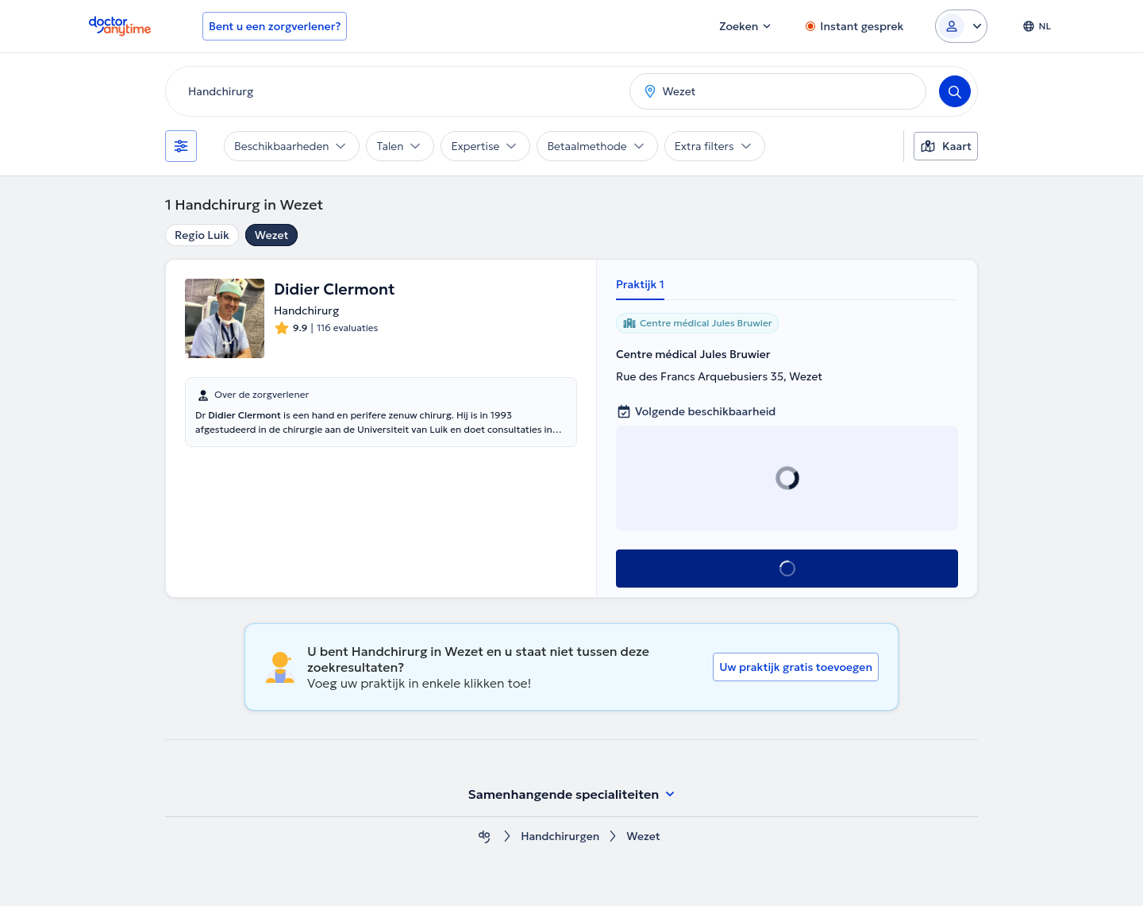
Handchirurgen (560, 836)
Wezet (272, 235)
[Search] (955, 91)
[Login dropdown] (961, 26)
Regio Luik (202, 235)
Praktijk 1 (640, 284)
